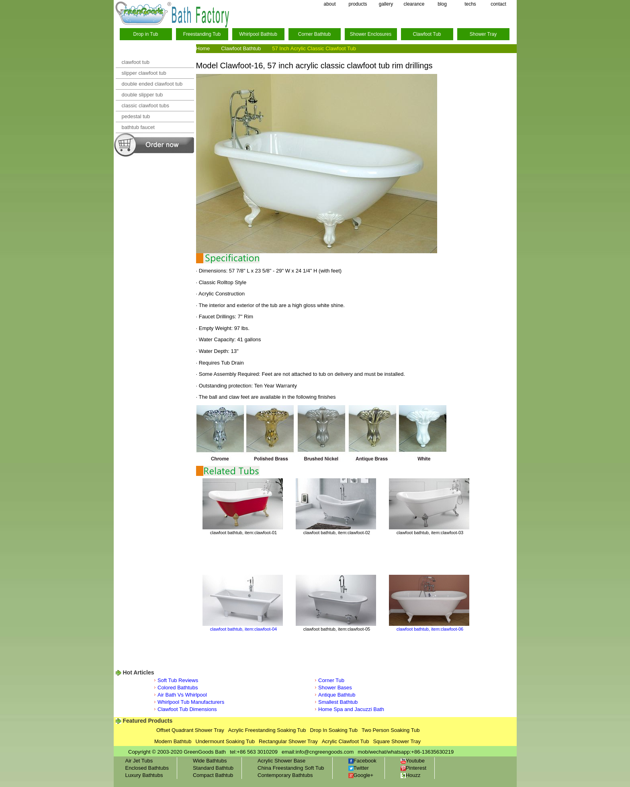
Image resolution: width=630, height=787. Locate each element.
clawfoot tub (135, 62)
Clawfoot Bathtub (241, 48)
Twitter (358, 768)
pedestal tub (136, 116)
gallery (386, 4)
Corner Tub (331, 680)
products (357, 4)
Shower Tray (483, 34)
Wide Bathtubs (210, 761)
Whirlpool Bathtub (258, 34)
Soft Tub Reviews (178, 680)
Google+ (361, 775)
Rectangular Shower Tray (288, 741)
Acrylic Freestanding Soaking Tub (267, 730)
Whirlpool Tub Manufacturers (191, 702)
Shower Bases (335, 688)
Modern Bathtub (173, 741)
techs (470, 4)
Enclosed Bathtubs (147, 768)
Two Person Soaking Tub (391, 730)
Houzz (411, 775)
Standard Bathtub (213, 768)
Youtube (413, 761)
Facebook (362, 761)
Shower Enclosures (370, 34)
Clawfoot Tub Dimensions (187, 709)
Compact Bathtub (213, 775)
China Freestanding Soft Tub (291, 768)
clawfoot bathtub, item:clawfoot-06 (430, 629)
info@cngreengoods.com (325, 752)
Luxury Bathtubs (144, 775)
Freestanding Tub (202, 34)
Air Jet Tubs (139, 761)
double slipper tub (142, 95)
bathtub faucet (138, 127)
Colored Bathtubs (178, 688)
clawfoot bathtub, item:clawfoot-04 (243, 629)
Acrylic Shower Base (281, 761)
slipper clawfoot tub (144, 73)
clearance (413, 4)
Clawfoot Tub (427, 34)
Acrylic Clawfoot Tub (345, 741)
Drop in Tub (145, 34)
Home (203, 48)
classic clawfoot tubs (146, 105)
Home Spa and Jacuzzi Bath (351, 709)
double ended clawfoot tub (152, 84)
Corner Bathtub (314, 34)
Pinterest (413, 768)
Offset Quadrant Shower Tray (190, 730)
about (329, 4)
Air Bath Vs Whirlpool (182, 695)
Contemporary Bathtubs (285, 775)
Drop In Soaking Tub (334, 730)
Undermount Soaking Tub (225, 741)
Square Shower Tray (397, 741)
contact (498, 4)
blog (442, 4)
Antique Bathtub (337, 695)
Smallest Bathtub (338, 702)
